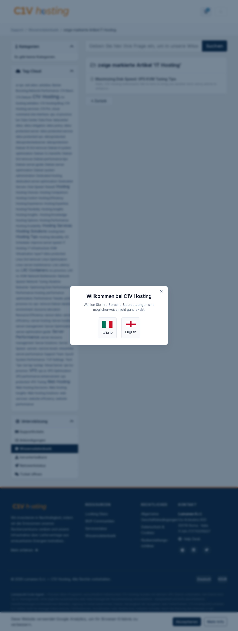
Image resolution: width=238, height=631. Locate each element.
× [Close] (161, 291)
